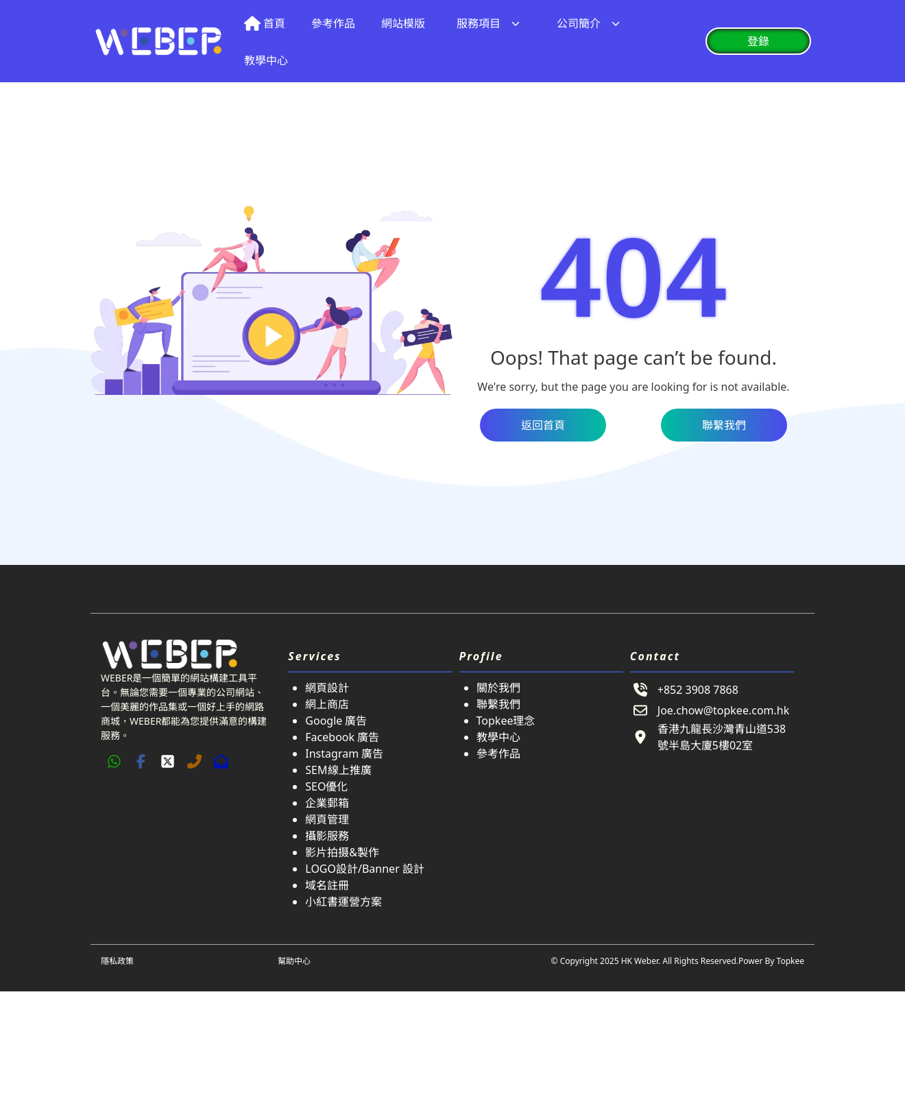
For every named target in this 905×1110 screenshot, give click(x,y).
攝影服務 (327, 835)
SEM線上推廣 (338, 769)
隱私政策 (117, 961)
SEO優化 (326, 786)
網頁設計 (327, 687)
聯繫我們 (498, 704)
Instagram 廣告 (344, 753)
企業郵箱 (327, 802)
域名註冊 (327, 885)
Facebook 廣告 (342, 737)
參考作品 (498, 753)
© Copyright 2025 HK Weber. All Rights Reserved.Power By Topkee (677, 961)
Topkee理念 (505, 720)
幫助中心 (294, 961)
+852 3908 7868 (697, 689)
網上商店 (327, 704)
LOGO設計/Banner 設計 (364, 868)
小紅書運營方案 (343, 901)
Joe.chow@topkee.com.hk (723, 710)
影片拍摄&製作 (342, 852)
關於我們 (498, 687)
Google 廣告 (336, 720)
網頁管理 (327, 819)
